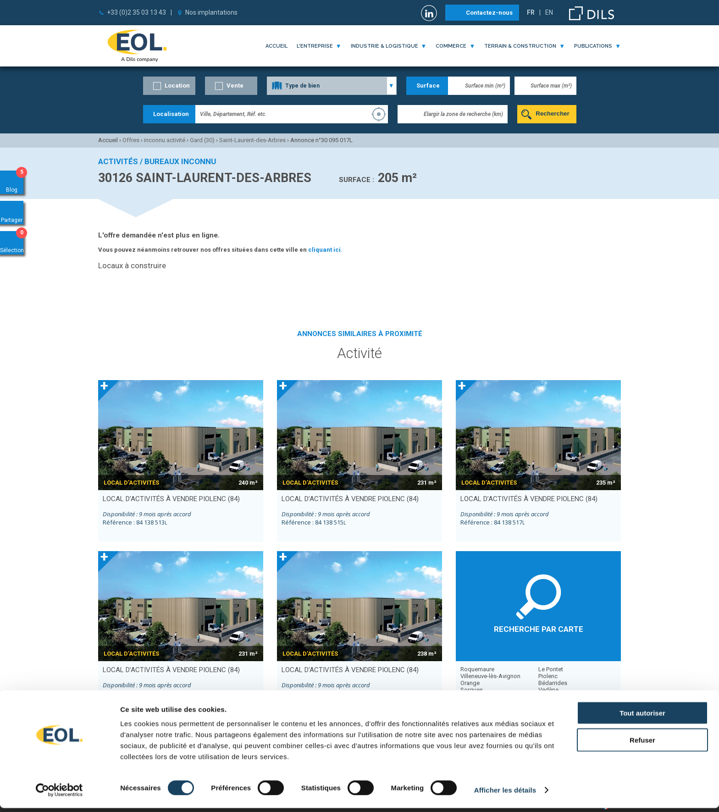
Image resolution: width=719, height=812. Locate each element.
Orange (470, 682)
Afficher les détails (505, 794)
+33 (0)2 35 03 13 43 (136, 12)
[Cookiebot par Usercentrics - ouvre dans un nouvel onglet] (59, 794)
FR (531, 12)
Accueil (276, 46)
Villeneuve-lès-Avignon (490, 676)
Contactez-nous (489, 12)
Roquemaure (477, 669)
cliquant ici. (325, 249)
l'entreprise (315, 46)
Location (177, 85)
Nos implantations (211, 12)
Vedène (548, 689)
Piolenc (548, 676)
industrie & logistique (384, 46)
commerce (451, 46)
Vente (235, 85)
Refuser (642, 744)
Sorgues (471, 689)
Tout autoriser (642, 717)
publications (593, 46)
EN (549, 12)
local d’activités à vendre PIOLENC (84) (171, 499)
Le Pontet (550, 669)
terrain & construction (520, 46)
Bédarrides (552, 682)
